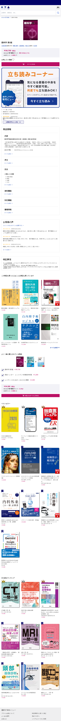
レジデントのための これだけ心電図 (17, 380)
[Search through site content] (28, 12)
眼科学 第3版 (9, 369)
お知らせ (4, 719)
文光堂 (35, 45)
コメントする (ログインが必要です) (12, 225)
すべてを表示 (6, 249)
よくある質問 (5, 716)
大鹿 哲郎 (4, 45)
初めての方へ (36, 716)
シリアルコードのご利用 (39, 719)
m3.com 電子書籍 (5, 17)
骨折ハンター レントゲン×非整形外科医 (18, 375)
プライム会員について (7, 713)
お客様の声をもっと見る (12, 122)
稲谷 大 (27, 45)
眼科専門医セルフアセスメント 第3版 (23, 150)
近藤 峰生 (21, 45)
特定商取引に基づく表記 (39, 713)
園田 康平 (15, 45)
